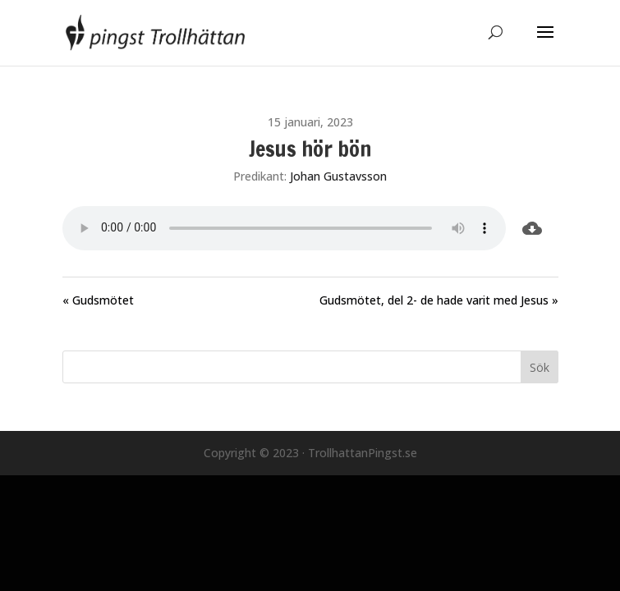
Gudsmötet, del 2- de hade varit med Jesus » (438, 300)
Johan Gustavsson (338, 176)
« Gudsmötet (98, 300)
